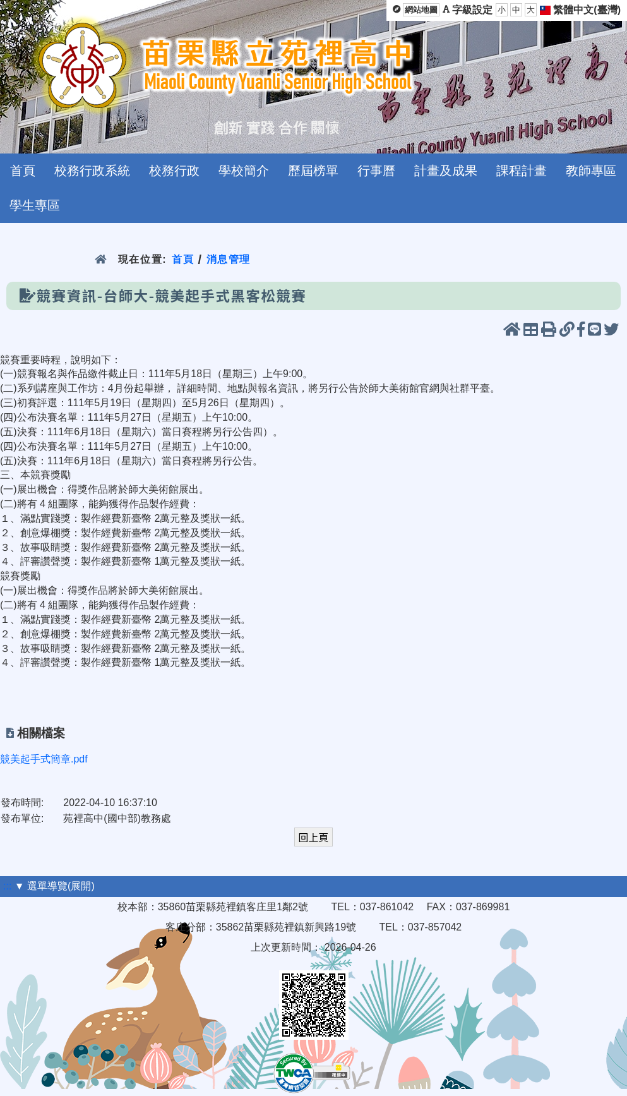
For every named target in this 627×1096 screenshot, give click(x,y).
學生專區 (34, 205)
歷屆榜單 (313, 171)
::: (7, 886)
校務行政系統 (92, 171)
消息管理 (229, 259)
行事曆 (376, 171)
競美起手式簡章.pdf (44, 759)
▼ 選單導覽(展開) (55, 886)
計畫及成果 (445, 171)
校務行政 (174, 171)
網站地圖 (421, 10)
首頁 (22, 171)
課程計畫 (521, 171)
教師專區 (591, 171)
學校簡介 (243, 171)
